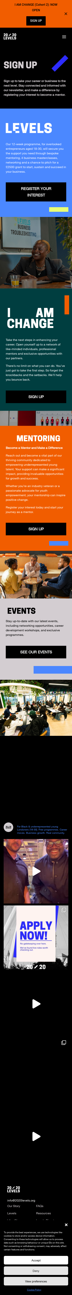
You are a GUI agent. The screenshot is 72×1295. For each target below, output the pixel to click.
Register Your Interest (36, 191)
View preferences (36, 1281)
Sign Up (36, 529)
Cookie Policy (34, 1289)
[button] (66, 1225)
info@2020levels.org (21, 1200)
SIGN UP (36, 21)
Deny (36, 1270)
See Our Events (36, 652)
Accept (36, 1260)
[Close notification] (66, 13)
